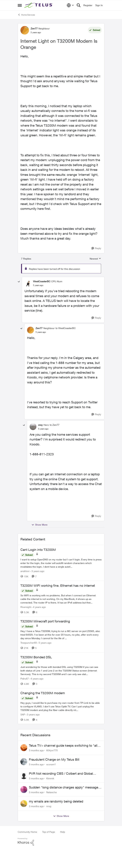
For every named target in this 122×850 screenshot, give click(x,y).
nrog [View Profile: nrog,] (48, 806)
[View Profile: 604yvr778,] (23, 747)
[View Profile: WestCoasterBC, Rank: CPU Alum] (28, 283)
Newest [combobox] (95, 258)
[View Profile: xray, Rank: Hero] (33, 426)
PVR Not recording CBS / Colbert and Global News (61, 774)
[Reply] (96, 248)
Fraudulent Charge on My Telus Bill (54, 759)
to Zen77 (54, 424)
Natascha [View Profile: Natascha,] (51, 792)
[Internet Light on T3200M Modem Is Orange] (38, 285)
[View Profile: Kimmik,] (23, 775)
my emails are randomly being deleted (56, 801)
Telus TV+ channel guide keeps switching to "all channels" (63, 746)
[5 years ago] (44, 642)
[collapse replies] (19, 282)
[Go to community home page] (39, 5)
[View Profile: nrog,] (23, 803)
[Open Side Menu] (19, 5)
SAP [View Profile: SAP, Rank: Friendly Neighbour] (22, 714)
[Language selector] (70, 5)
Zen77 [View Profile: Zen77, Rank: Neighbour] (34, 28)
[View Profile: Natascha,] (23, 789)
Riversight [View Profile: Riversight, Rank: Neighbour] (25, 606)
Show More (39, 524)
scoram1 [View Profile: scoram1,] (51, 764)
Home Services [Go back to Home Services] (26, 14)
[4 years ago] (39, 607)
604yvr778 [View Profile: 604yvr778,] (52, 750)
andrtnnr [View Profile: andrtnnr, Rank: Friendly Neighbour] (25, 571)
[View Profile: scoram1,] (23, 761)
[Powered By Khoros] (61, 842)
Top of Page (48, 831)
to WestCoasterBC (65, 328)
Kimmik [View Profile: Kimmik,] (50, 778)
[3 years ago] (37, 571)
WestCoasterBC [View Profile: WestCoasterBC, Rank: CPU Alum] (41, 281)
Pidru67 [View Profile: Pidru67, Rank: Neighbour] (24, 678)
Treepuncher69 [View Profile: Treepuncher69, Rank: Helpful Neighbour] (28, 642)
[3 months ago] (36, 750)
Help (62, 831)
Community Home (27, 831)
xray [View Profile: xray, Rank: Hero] (40, 424)
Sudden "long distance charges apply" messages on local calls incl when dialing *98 (64, 787)
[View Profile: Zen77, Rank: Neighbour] (24, 30)
